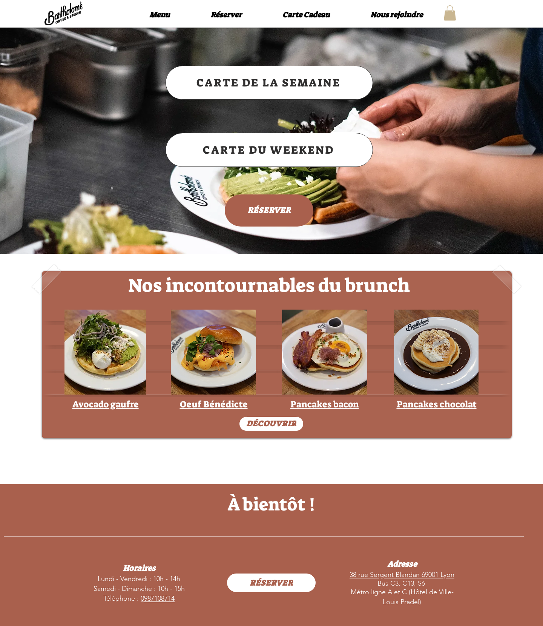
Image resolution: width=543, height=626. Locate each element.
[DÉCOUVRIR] (271, 423)
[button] (449, 13)
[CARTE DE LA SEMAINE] (269, 83)
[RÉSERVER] (269, 210)
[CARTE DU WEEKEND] (269, 150)
